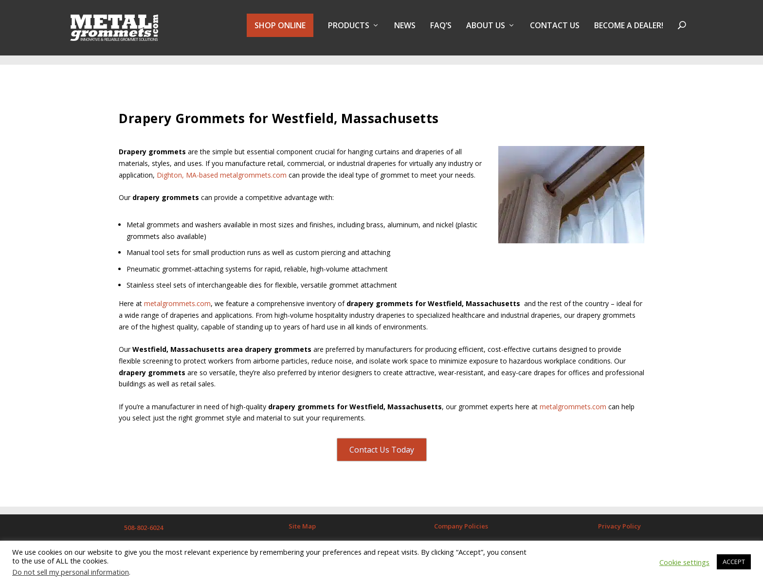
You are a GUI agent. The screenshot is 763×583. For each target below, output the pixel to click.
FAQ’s (441, 31)
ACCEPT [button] (734, 561)
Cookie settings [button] (684, 562)
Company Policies (461, 521)
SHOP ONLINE (280, 30)
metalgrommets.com (176, 299)
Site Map (302, 521)
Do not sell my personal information (70, 572)
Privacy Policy (619, 521)
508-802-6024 (143, 523)
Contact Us (555, 31)
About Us (485, 31)
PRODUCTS (348, 31)
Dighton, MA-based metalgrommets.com (222, 170)
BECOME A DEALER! (628, 31)
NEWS (405, 31)
